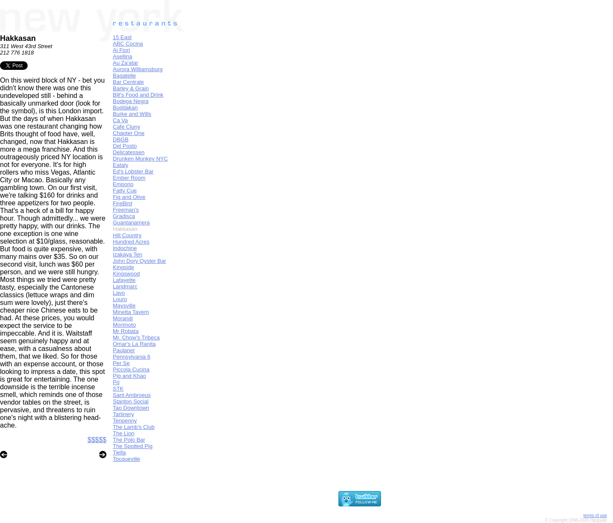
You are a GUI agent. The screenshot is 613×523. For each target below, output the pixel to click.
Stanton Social (131, 401)
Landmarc (125, 286)
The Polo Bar (129, 440)
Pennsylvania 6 (131, 356)
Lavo (119, 293)
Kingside (123, 267)
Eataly (120, 165)
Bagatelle (124, 75)
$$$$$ (97, 439)
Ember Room (129, 178)
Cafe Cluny (126, 127)
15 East (122, 37)
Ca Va (120, 120)
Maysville (124, 305)
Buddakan (125, 107)
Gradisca (124, 216)
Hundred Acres (131, 242)
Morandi (123, 318)
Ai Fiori (121, 50)
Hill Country (127, 235)
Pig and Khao (129, 376)
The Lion (124, 433)
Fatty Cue (125, 190)
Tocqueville (126, 459)
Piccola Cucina (131, 369)
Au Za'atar (125, 63)
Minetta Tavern (131, 312)
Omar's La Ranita (134, 344)
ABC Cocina (128, 43)
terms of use (595, 515)
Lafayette (124, 280)
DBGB (121, 139)
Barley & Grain (131, 88)
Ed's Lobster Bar (133, 171)
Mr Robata (126, 331)
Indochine (125, 248)
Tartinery (123, 414)
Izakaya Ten (127, 254)
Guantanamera (131, 222)
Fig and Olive (129, 197)
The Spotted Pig (132, 446)
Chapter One (128, 133)
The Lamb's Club (134, 427)
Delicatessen (128, 152)
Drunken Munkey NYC (140, 158)
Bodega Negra (131, 101)
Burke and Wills (132, 114)
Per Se (121, 363)
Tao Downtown (131, 408)
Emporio (123, 184)
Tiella (119, 452)
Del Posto (125, 146)
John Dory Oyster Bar (139, 261)
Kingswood (126, 273)
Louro (120, 299)
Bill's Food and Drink (138, 95)
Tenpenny (125, 420)
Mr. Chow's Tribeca (136, 337)
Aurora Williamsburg (138, 69)
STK (118, 388)
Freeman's (126, 210)
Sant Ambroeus (132, 395)
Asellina (122, 56)
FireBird (122, 203)
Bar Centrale (128, 82)
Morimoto (124, 325)
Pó (116, 382)
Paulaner (124, 350)
